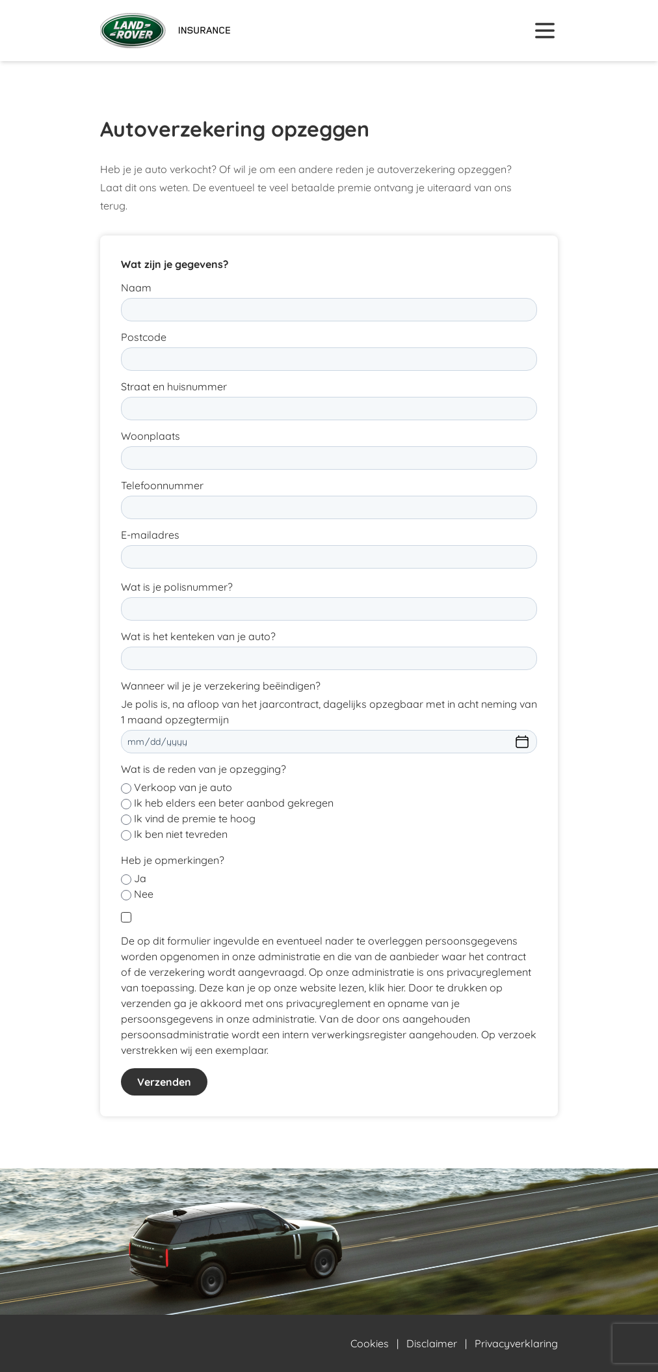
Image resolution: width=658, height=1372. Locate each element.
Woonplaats (150, 435)
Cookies (369, 1343)
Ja (140, 878)
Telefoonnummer (162, 485)
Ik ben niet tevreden (181, 834)
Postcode (143, 336)
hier (396, 987)
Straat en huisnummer (174, 386)
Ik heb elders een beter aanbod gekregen (234, 802)
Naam (136, 287)
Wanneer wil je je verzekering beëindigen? (221, 685)
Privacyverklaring (516, 1343)
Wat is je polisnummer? (177, 586)
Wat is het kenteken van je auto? (198, 636)
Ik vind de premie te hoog (195, 818)
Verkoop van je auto (183, 787)
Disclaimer (431, 1343)
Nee (143, 893)
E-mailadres (150, 534)
